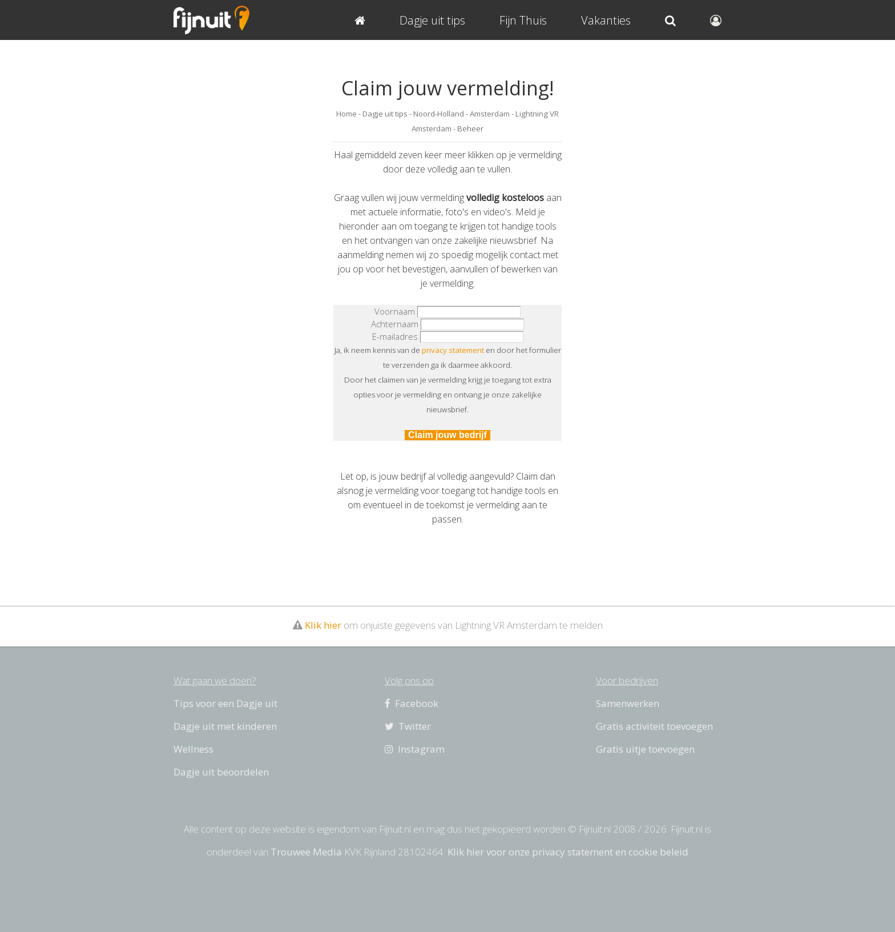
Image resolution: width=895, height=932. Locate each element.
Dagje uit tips (385, 114)
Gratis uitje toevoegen (645, 749)
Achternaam (394, 324)
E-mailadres (395, 336)
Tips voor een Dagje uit (225, 703)
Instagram (415, 749)
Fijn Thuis (523, 20)
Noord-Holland (438, 114)
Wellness (193, 749)
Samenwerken (627, 703)
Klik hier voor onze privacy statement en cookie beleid (568, 851)
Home (346, 114)
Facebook (411, 703)
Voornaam (394, 311)
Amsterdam (490, 114)
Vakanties (606, 20)
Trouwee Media (306, 851)
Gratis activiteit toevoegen (654, 726)
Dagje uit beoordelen (221, 771)
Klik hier (323, 625)
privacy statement (453, 350)
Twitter (408, 726)
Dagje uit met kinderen (225, 726)
